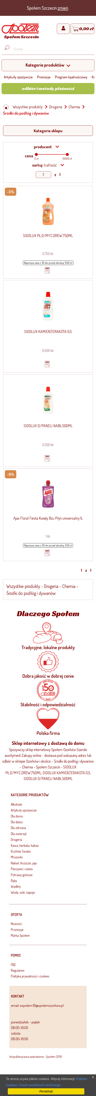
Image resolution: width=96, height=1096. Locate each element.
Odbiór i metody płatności (48, 88)
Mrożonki (17, 857)
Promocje (43, 77)
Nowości (16, 924)
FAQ (13, 964)
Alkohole (16, 804)
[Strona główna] (20, 32)
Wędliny (16, 886)
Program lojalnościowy (71, 77)
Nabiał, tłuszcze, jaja (24, 863)
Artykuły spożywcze (18, 77)
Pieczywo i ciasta (22, 869)
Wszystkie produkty (28, 106)
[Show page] (43, 174)
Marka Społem (20, 935)
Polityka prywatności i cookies (30, 976)
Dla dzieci (17, 822)
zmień (63, 8)
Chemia (74, 106)
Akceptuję (46, 1091)
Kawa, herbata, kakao (25, 845)
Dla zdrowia (18, 828)
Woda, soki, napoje (23, 892)
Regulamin (17, 970)
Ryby (14, 880)
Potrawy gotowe (22, 875)
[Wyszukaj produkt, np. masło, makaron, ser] (51, 49)
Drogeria (55, 106)
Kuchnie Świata (21, 851)
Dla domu (17, 816)
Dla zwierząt (19, 834)
